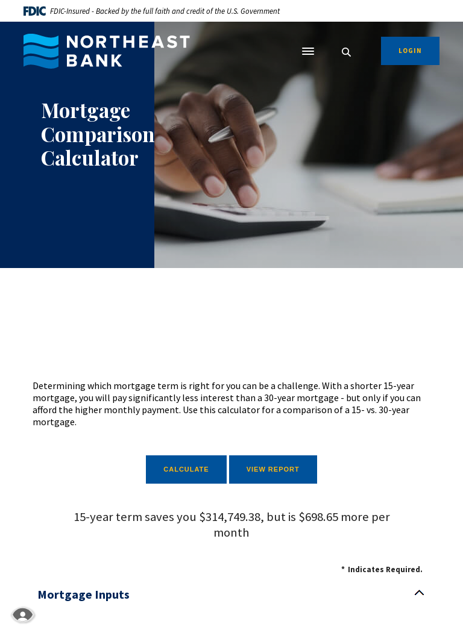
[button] (231, 594)
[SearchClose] (346, 52)
